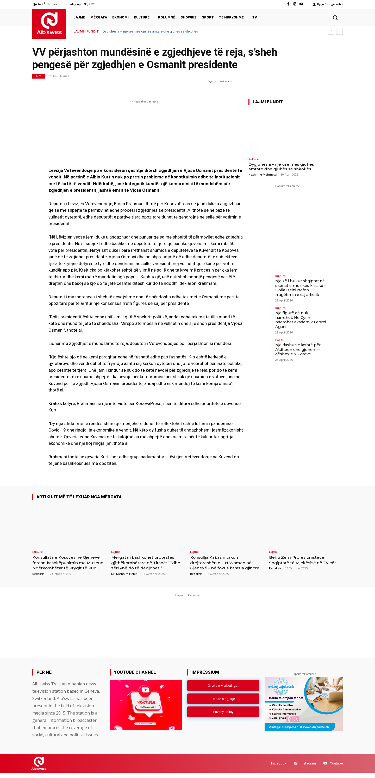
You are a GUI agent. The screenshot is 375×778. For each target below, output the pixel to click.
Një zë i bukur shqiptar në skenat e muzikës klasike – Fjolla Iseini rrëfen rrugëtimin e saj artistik (300, 287)
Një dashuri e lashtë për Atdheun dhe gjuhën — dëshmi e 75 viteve (298, 345)
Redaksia (38, 579)
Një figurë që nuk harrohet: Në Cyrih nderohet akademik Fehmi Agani (300, 316)
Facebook (278, 768)
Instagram (308, 768)
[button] (335, 17)
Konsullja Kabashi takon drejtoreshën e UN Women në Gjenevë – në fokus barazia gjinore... (225, 565)
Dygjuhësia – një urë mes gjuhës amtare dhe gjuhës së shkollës (150, 31)
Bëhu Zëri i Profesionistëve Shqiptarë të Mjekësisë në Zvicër (300, 562)
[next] (339, 31)
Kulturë (253, 159)
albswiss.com (224, 81)
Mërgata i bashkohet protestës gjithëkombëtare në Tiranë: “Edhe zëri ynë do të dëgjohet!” (147, 562)
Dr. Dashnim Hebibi (124, 573)
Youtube (336, 768)
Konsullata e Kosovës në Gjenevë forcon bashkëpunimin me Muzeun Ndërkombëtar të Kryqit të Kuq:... (68, 565)
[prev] (331, 31)
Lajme (38, 76)
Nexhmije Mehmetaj (262, 174)
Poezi (279, 335)
